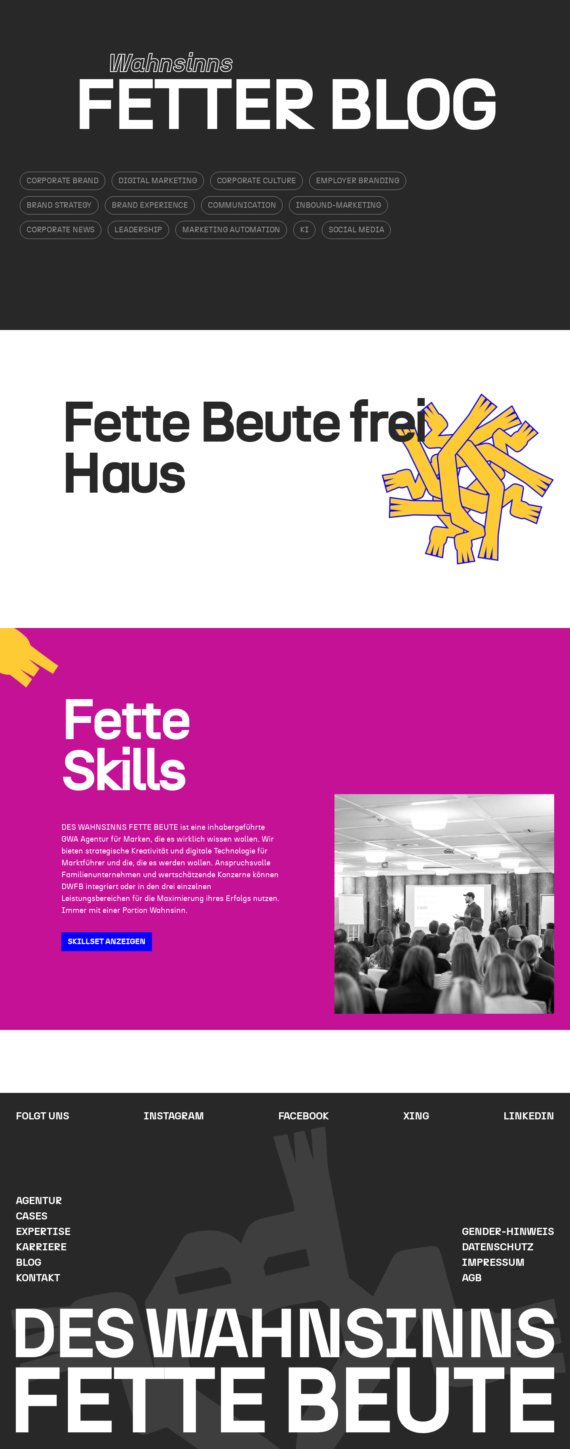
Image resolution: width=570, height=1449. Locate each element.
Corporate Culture (256, 181)
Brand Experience (150, 205)
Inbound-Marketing (338, 205)
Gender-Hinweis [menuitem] (508, 1232)
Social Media (356, 230)
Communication (242, 205)
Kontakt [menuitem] (38, 1278)
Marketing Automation (231, 230)
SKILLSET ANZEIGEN (107, 942)
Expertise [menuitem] (43, 1232)
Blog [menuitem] (28, 1262)
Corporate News (61, 230)
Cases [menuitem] (32, 1216)
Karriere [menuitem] (41, 1247)
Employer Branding (357, 181)
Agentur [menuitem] (39, 1201)
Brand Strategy (59, 205)
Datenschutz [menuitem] (498, 1247)
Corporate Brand (63, 181)
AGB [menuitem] (472, 1278)
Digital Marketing (157, 181)
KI (304, 230)
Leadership (138, 230)
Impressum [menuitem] (493, 1262)
